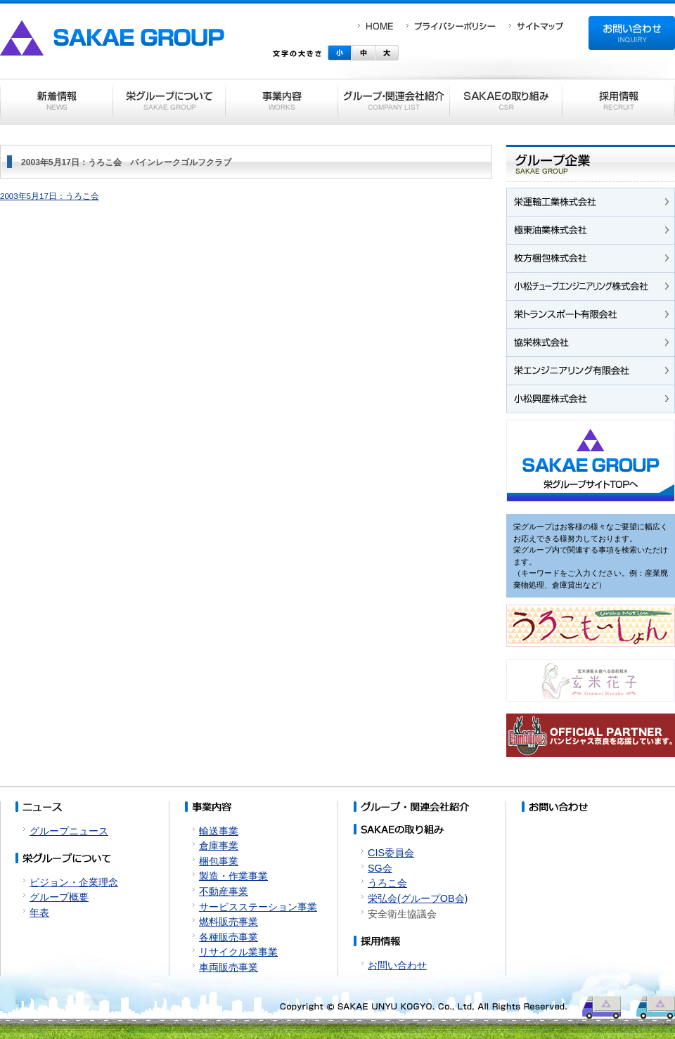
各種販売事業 (228, 937)
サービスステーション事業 (258, 906)
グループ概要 (59, 897)
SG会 (380, 868)
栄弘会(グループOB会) (418, 898)
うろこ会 (387, 883)
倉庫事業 (218, 845)
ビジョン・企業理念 (74, 882)
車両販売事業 (228, 967)
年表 (39, 912)
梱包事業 (218, 861)
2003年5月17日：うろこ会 (49, 196)
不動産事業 (223, 891)
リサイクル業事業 (238, 951)
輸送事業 (218, 831)
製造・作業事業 (233, 876)
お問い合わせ (397, 965)
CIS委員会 (391, 852)
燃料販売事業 (228, 921)
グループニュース (69, 831)
